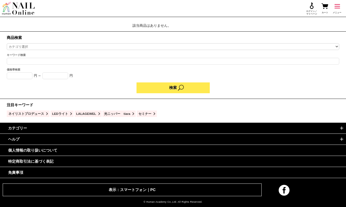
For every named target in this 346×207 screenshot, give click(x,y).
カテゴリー (17, 128)
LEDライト (60, 113)
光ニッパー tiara (117, 113)
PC (152, 190)
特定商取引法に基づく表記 (31, 161)
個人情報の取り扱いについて (32, 150)
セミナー (144, 113)
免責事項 (15, 172)
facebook (284, 190)
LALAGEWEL (86, 113)
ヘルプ (13, 139)
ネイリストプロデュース (26, 113)
